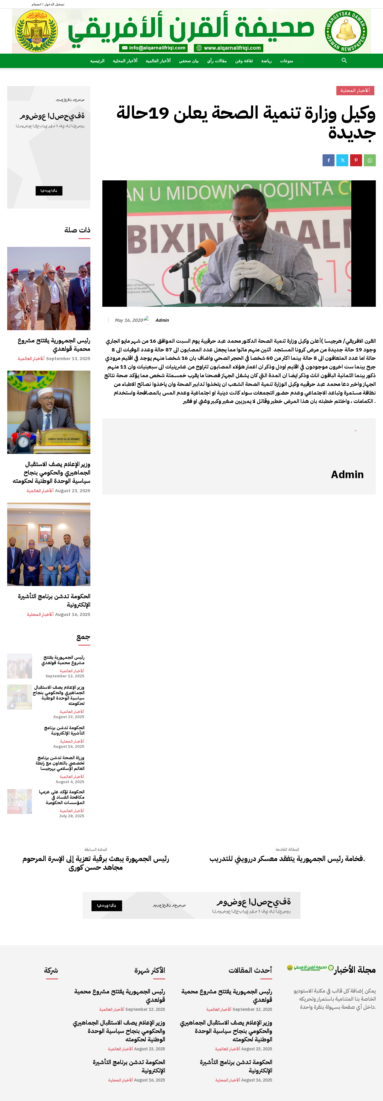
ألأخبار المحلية (125, 61)
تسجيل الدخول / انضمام (48, 4)
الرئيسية (97, 61)
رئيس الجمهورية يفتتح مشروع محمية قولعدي (54, 344)
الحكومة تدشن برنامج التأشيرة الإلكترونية (54, 600)
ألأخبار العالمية (158, 61)
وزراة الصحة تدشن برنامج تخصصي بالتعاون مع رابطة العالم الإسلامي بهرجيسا (60, 763)
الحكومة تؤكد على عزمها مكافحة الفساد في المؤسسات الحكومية (61, 797)
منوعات (286, 61)
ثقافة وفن (244, 61)
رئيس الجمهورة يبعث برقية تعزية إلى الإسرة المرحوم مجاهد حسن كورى (95, 863)
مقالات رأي (217, 61)
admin (162, 320)
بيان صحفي (189, 61)
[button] (344, 61)
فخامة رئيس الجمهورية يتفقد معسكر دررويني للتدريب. (287, 858)
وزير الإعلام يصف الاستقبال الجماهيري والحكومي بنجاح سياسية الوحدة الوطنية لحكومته (51, 472)
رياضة (266, 61)
